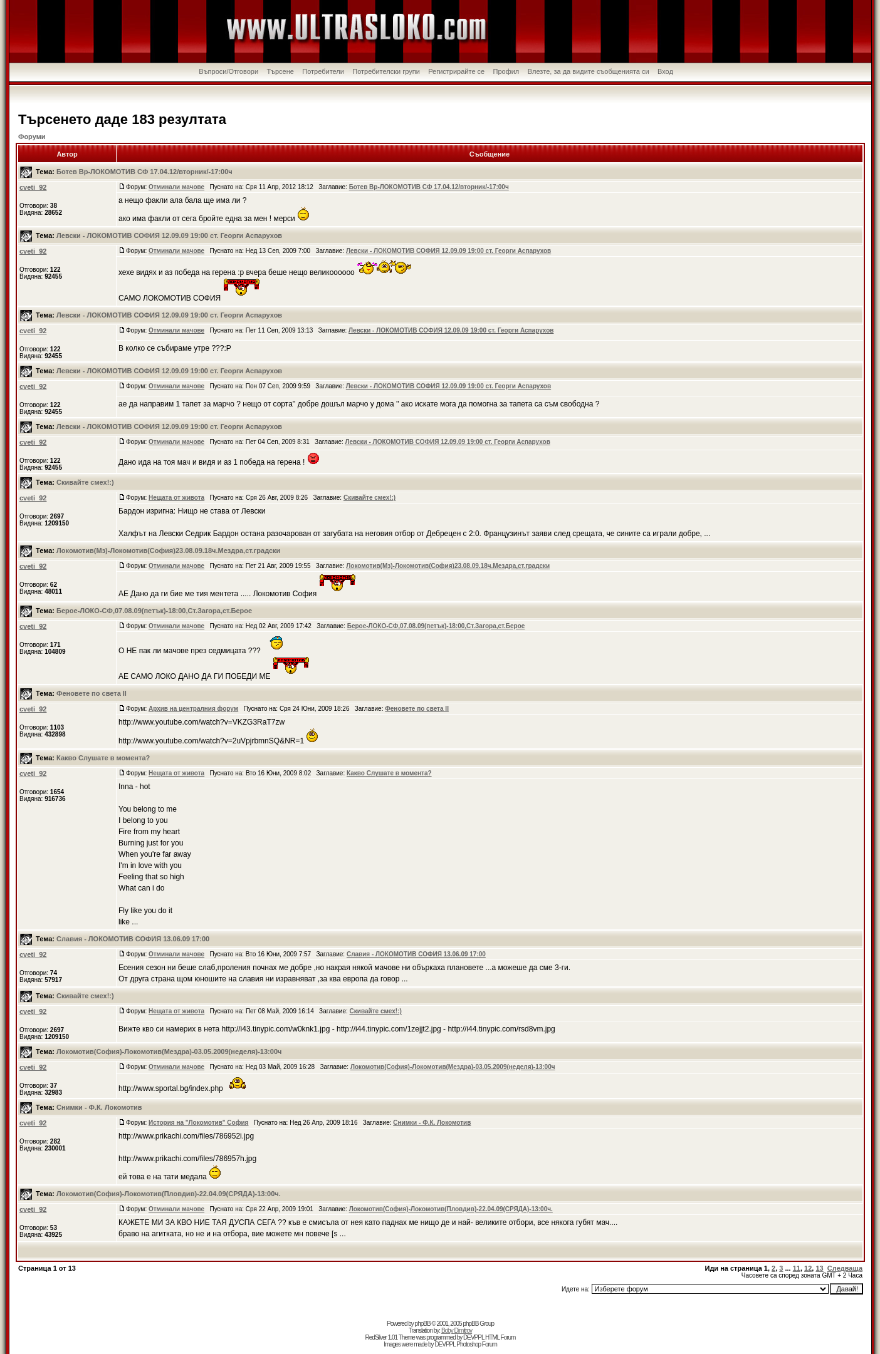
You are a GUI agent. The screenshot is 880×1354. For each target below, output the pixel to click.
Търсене (280, 71)
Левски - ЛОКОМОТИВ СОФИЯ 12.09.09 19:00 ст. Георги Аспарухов (169, 235)
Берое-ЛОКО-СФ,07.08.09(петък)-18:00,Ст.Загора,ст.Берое (154, 610)
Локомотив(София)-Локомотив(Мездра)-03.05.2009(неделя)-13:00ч (168, 1051)
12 (808, 1268)
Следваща (844, 1268)
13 (819, 1268)
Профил (506, 71)
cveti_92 (32, 187)
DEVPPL (473, 1337)
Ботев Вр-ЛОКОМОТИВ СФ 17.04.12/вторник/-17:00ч (144, 171)
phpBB (423, 1323)
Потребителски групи (386, 71)
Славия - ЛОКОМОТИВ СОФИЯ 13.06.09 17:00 (132, 939)
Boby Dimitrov (456, 1330)
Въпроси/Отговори (228, 71)
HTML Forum (500, 1337)
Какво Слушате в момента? (103, 758)
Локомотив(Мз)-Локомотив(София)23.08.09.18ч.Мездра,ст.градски (168, 550)
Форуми (32, 136)
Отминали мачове (176, 186)
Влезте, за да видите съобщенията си (588, 71)
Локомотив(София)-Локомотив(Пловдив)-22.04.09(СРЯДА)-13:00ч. (168, 1193)
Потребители (323, 71)
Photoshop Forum (476, 1344)
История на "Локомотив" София (199, 1122)
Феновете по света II (91, 693)
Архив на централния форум (193, 708)
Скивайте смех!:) (85, 482)
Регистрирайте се (456, 71)
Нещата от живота (176, 497)
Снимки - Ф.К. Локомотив (99, 1107)
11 (796, 1268)
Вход (665, 71)
